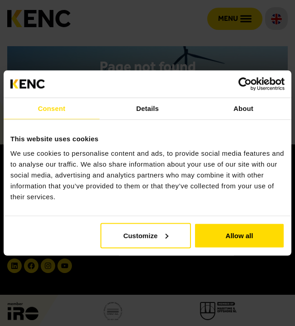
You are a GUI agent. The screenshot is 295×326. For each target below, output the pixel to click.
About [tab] (243, 108)
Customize (145, 235)
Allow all (239, 235)
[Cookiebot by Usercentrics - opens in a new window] (245, 84)
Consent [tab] (52, 108)
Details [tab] (147, 108)
